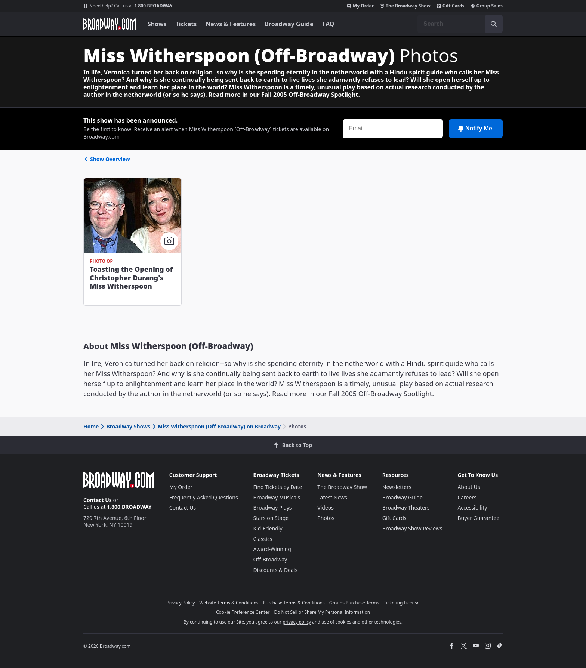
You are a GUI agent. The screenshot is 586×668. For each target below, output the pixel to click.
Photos (325, 517)
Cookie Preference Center (243, 612)
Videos (325, 507)
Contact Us (97, 500)
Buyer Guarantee (478, 517)
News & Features (231, 24)
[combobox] (460, 24)
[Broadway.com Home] (109, 24)
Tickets (186, 24)
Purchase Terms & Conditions (294, 603)
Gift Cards (451, 6)
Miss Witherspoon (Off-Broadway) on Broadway (216, 426)
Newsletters (396, 486)
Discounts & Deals (275, 569)
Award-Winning (272, 548)
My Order (360, 6)
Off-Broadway (270, 559)
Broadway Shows (124, 426)
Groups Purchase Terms (354, 603)
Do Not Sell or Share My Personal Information (322, 612)
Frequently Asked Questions (203, 497)
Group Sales (487, 6)
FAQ (328, 24)
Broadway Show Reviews (412, 528)
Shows (157, 24)
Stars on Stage (271, 517)
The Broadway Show (405, 6)
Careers (466, 497)
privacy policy (297, 622)
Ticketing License (402, 603)
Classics (262, 538)
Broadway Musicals (276, 497)
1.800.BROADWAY (128, 6)
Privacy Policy (181, 603)
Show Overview (106, 159)
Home (91, 426)
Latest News (332, 497)
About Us (468, 486)
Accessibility (472, 507)
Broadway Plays (272, 507)
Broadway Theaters (406, 507)
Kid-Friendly (268, 528)
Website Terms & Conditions (228, 603)
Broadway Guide (289, 24)
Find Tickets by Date (277, 486)
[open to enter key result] (494, 24)
